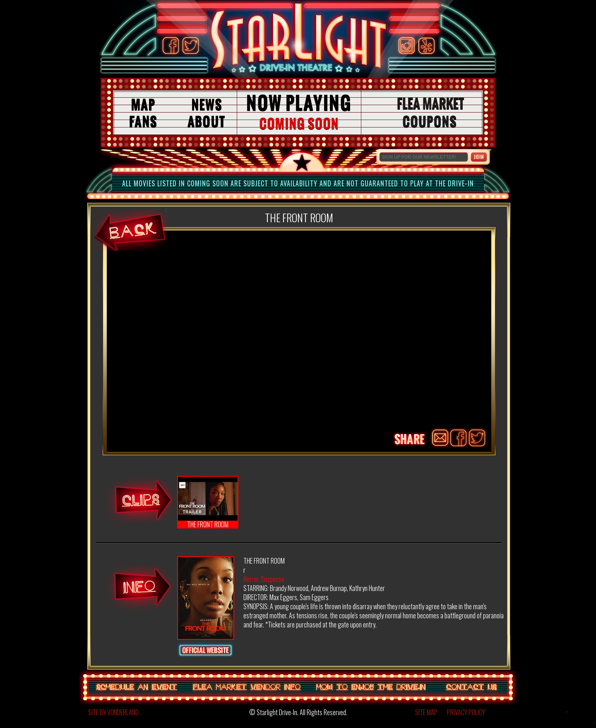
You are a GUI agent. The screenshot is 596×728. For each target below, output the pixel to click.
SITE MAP (426, 712)
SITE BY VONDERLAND (113, 712)
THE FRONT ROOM (208, 503)
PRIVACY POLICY (466, 712)
